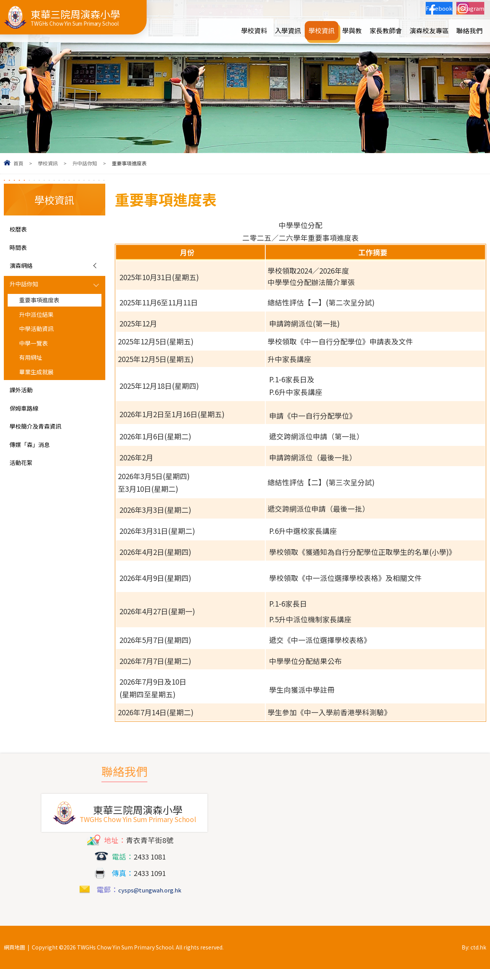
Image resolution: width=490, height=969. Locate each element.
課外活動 (24, 411)
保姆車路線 (28, 431)
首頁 (18, 163)
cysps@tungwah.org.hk (149, 889)
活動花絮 (24, 492)
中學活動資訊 (41, 342)
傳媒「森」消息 (35, 471)
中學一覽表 (37, 358)
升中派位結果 (41, 325)
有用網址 (33, 374)
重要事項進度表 (44, 309)
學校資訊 (48, 163)
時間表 (20, 250)
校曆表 (20, 230)
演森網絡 (24, 271)
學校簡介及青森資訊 (42, 451)
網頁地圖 (14, 947)
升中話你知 (84, 163)
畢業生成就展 (41, 391)
